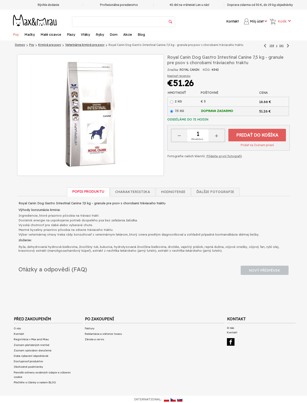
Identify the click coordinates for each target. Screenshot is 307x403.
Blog (141, 34)
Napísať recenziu (178, 76)
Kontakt (232, 21)
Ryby (100, 34)
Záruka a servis (94, 339)
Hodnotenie (173, 191)
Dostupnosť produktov (28, 361)
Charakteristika (132, 191)
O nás (17, 328)
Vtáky (85, 34)
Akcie (127, 34)
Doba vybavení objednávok (31, 356)
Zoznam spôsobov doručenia (32, 350)
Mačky (29, 34)
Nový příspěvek (264, 270)
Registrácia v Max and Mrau (31, 339)
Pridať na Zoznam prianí (257, 145)
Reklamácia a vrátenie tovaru (103, 334)
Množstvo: (197, 139)
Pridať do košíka (257, 135)
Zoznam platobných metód (31, 345)
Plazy (71, 34)
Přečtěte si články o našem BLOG (35, 382)
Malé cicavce (51, 34)
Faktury (89, 328)
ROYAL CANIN (189, 70)
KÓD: (206, 70)
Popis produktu (88, 191)
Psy (16, 34)
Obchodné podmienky (28, 366)
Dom (113, 34)
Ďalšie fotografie (215, 191)
